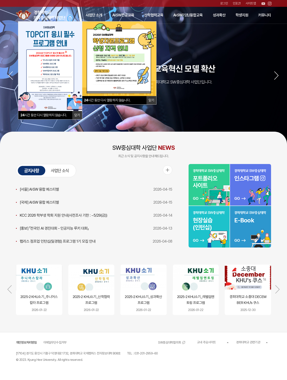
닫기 (151, 100)
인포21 (237, 3)
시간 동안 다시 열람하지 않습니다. (107, 100)
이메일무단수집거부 (55, 342)
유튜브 (263, 3)
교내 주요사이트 (206, 342)
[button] (11, 75)
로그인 (224, 3)
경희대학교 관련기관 (248, 342)
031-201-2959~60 (146, 353)
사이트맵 (251, 3)
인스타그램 (269, 3)
